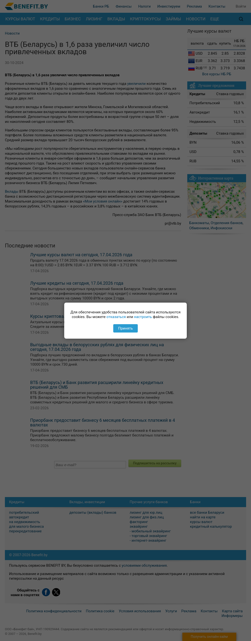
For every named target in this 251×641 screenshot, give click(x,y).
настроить (143, 317)
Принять (125, 328)
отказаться (116, 317)
